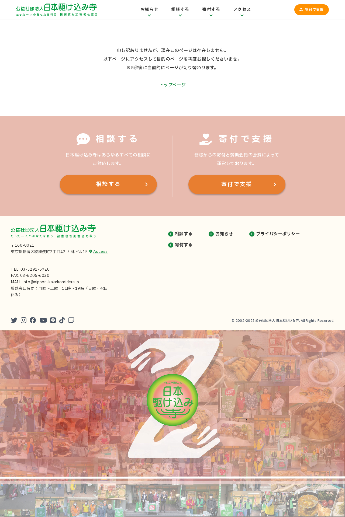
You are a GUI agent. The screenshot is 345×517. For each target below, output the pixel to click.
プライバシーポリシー (278, 234)
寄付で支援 (314, 9)
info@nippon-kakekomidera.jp (51, 282)
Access (100, 251)
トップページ (172, 85)
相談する (108, 184)
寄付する (183, 245)
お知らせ (224, 234)
